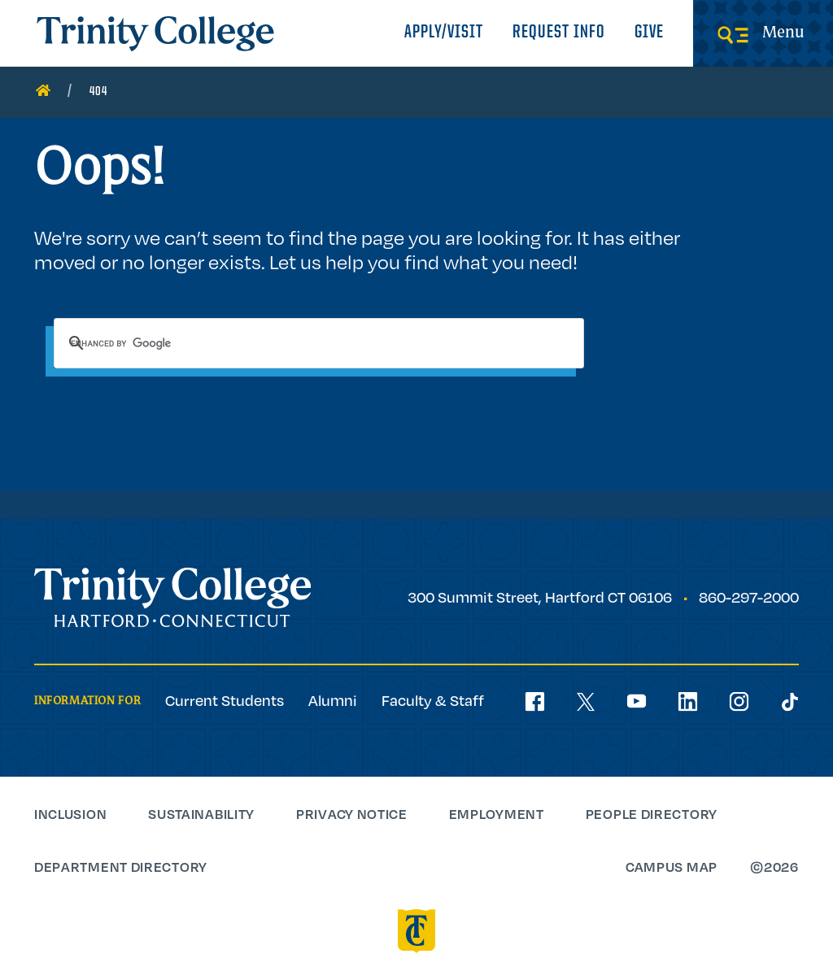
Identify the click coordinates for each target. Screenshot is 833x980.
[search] (319, 343)
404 (98, 91)
